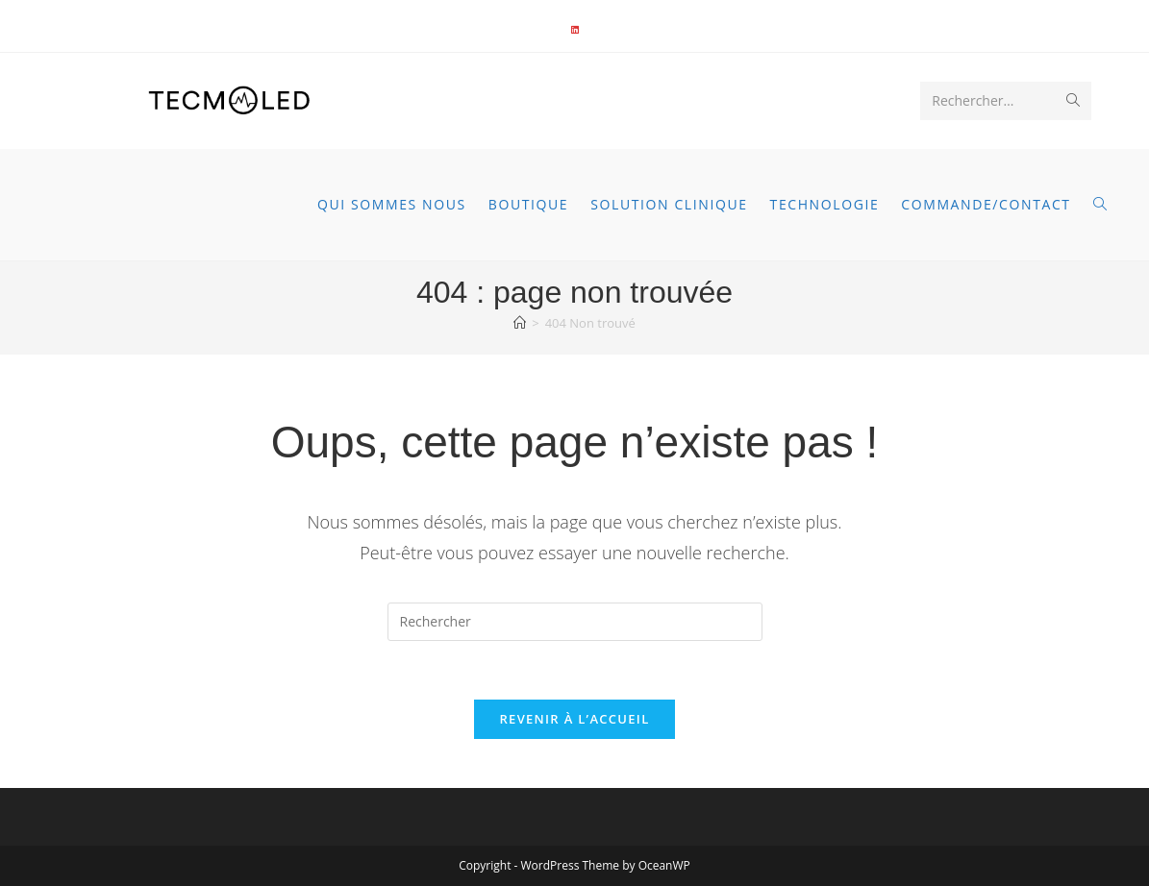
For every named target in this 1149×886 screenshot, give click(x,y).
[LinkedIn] (575, 29)
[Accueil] (519, 323)
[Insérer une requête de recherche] (574, 622)
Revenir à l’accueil (574, 718)
